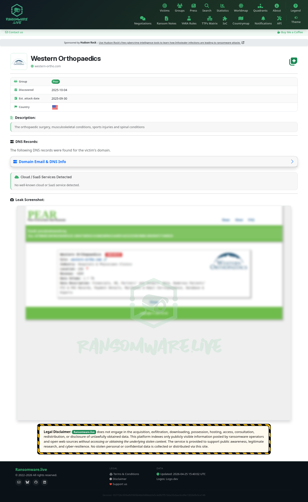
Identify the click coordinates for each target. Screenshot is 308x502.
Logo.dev (172, 479)
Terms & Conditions (124, 474)
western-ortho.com (46, 66)
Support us (118, 484)
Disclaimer (118, 479)
